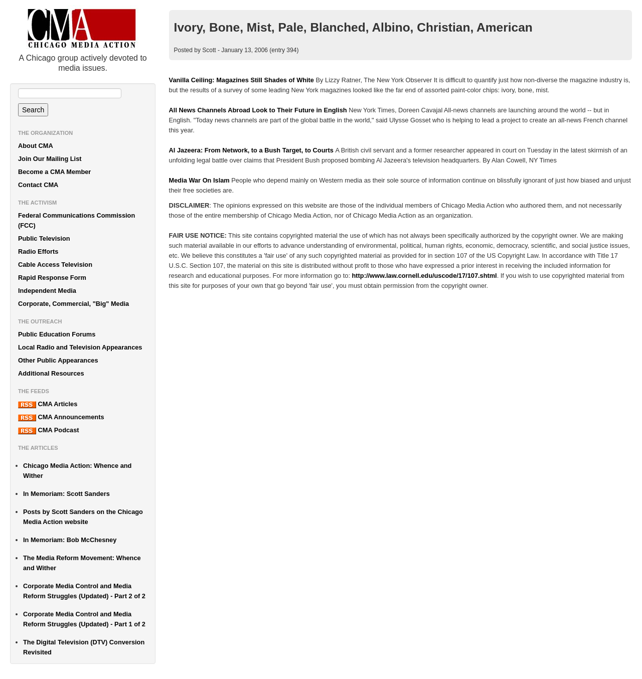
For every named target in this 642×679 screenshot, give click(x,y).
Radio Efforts (38, 251)
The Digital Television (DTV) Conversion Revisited (83, 647)
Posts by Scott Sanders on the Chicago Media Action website (83, 517)
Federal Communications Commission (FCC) (76, 220)
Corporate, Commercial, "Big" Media (73, 303)
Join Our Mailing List (50, 158)
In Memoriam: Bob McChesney (69, 540)
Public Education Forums (56, 334)
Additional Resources (51, 373)
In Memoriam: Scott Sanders (66, 493)
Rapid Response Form (52, 277)
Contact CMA (38, 185)
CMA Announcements (61, 417)
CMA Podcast (48, 430)
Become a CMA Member (54, 172)
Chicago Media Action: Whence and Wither (77, 470)
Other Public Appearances (58, 360)
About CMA (35, 145)
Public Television (44, 238)
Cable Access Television (55, 264)
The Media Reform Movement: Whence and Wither (82, 563)
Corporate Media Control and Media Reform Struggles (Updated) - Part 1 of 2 (84, 619)
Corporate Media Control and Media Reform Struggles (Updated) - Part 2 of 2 (84, 591)
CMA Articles (47, 404)
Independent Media (47, 290)
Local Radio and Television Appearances (80, 347)
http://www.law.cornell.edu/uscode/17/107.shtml (424, 275)
